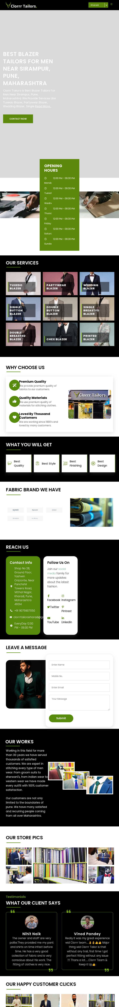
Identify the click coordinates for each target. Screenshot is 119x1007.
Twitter (53, 607)
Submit (61, 718)
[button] (18, 118)
